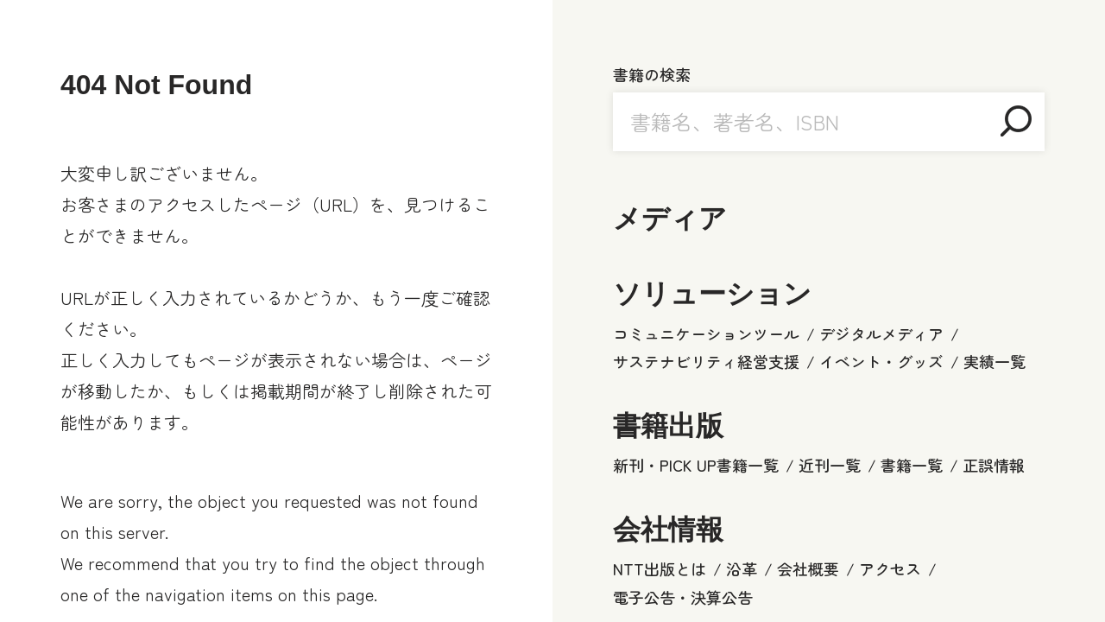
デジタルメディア (881, 333)
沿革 (741, 568)
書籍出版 (668, 425)
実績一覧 (994, 361)
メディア (670, 218)
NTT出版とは (659, 568)
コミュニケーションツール (706, 333)
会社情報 (668, 529)
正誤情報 (994, 465)
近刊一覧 (830, 465)
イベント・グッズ (881, 361)
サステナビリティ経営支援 (706, 361)
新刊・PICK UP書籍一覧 (696, 465)
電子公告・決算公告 (683, 597)
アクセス (890, 568)
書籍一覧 (912, 465)
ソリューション (712, 293)
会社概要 (808, 568)
